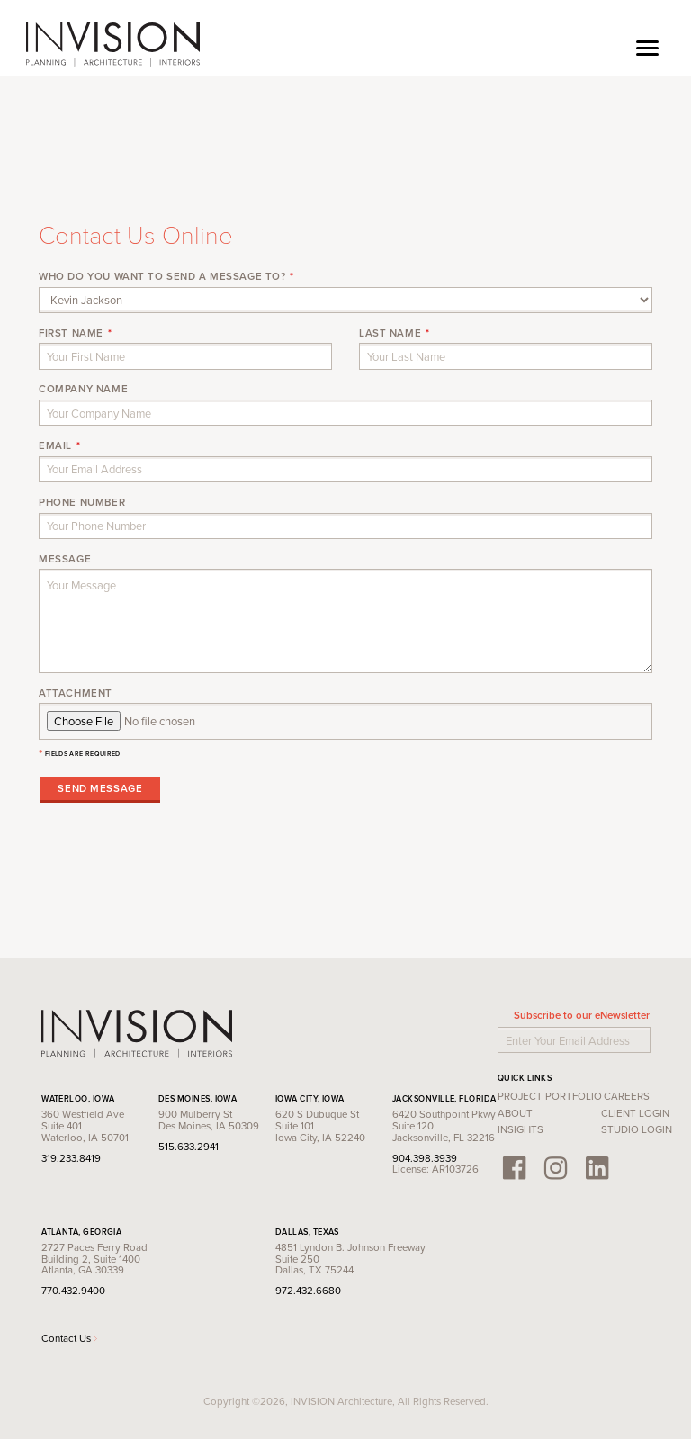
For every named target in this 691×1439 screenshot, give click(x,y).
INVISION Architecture (114, 44)
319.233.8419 (71, 1158)
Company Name (83, 389)
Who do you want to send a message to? (162, 276)
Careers (627, 1096)
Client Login (635, 1113)
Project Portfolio (550, 1096)
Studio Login (636, 1129)
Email (55, 445)
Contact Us (69, 1338)
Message (65, 559)
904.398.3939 (424, 1158)
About (515, 1113)
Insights (520, 1129)
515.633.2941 (188, 1146)
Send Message (100, 788)
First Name (71, 333)
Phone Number (82, 502)
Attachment (75, 693)
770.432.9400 (73, 1290)
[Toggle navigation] (647, 45)
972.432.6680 (308, 1290)
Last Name (390, 333)
